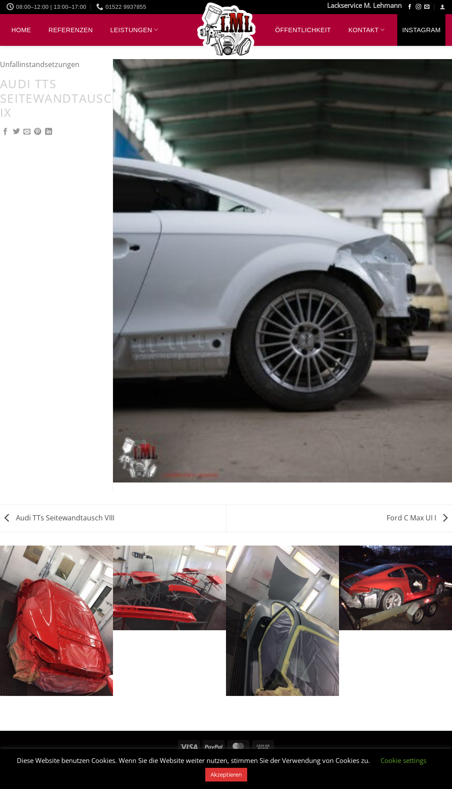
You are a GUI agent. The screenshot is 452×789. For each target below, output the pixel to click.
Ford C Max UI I (417, 518)
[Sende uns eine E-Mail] (426, 7)
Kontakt (366, 30)
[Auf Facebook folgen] (409, 7)
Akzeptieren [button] (226, 774)
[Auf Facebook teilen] (5, 132)
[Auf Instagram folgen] (418, 7)
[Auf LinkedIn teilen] (48, 132)
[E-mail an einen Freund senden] (26, 132)
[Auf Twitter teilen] (16, 132)
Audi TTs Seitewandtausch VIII (59, 518)
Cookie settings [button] (403, 760)
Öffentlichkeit (303, 30)
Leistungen (134, 30)
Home (21, 30)
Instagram (421, 30)
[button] (442, 6)
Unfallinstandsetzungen (39, 64)
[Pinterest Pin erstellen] (37, 132)
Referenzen (71, 30)
